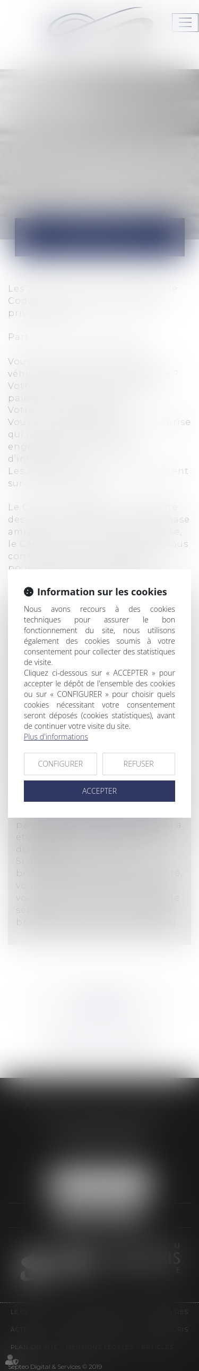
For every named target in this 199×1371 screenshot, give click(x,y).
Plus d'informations (56, 737)
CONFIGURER (60, 764)
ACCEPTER (99, 791)
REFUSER (139, 764)
